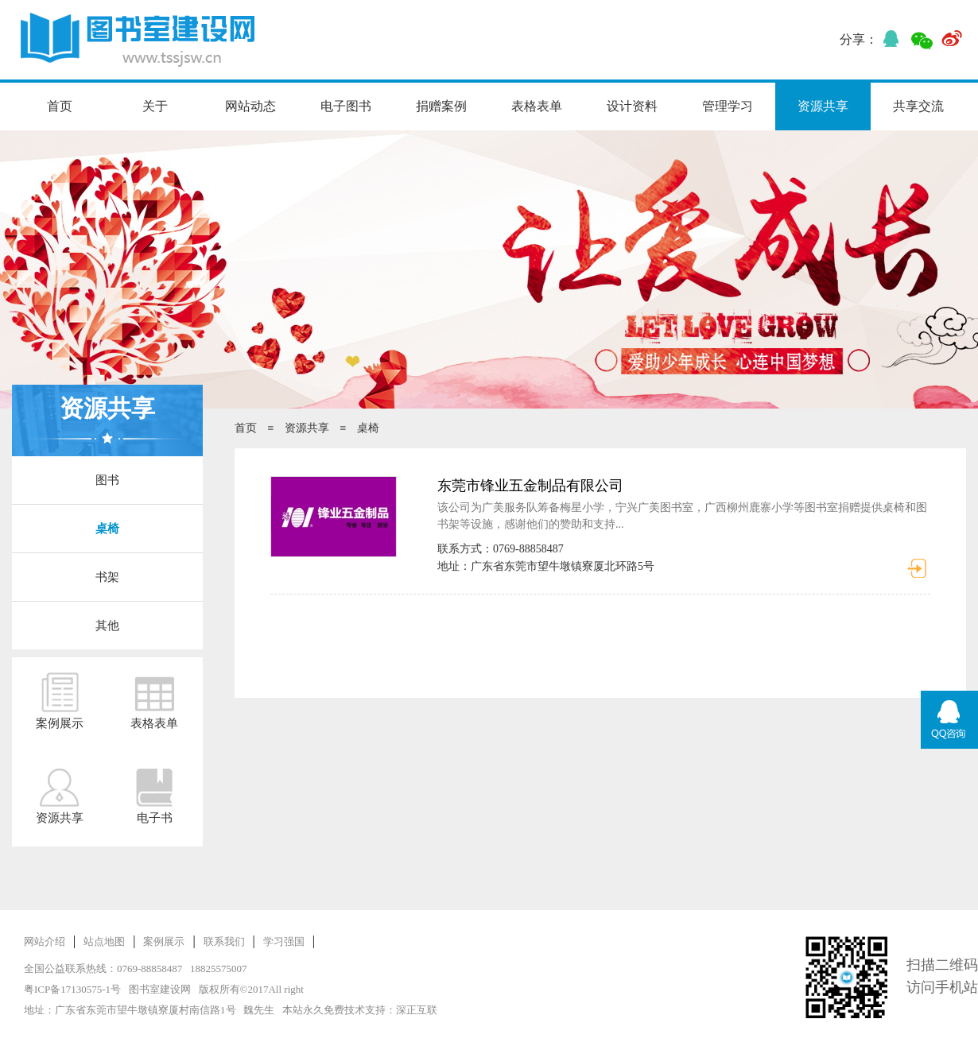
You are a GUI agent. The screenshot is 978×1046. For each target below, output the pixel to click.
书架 (107, 577)
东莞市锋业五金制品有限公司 (530, 486)
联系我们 (224, 941)
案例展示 (59, 701)
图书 (107, 480)
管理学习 (727, 106)
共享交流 (918, 106)
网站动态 (250, 106)
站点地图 (104, 941)
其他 (107, 625)
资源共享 (823, 106)
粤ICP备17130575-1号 (72, 989)
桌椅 (107, 528)
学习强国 (284, 941)
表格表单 (536, 106)
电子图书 (345, 106)
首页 (59, 106)
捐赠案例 (441, 106)
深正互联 (416, 1010)
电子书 (154, 795)
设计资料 (632, 106)
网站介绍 (44, 941)
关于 (155, 106)
